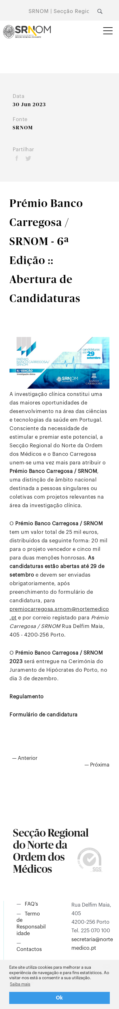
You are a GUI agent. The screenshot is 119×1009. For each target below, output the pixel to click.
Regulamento (27, 696)
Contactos (29, 949)
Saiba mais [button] (20, 984)
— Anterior (24, 758)
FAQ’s (31, 904)
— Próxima (96, 764)
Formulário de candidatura (44, 714)
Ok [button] (59, 997)
